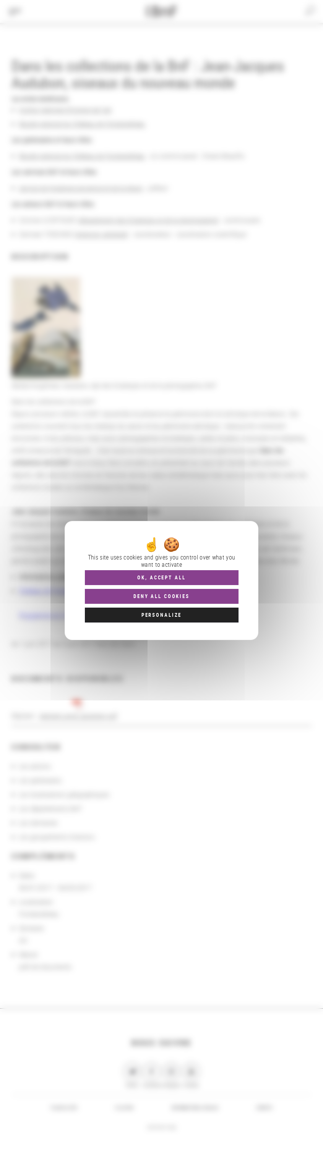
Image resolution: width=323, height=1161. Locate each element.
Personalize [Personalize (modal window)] (161, 614)
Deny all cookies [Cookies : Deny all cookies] (161, 596)
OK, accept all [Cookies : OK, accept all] (161, 577)
